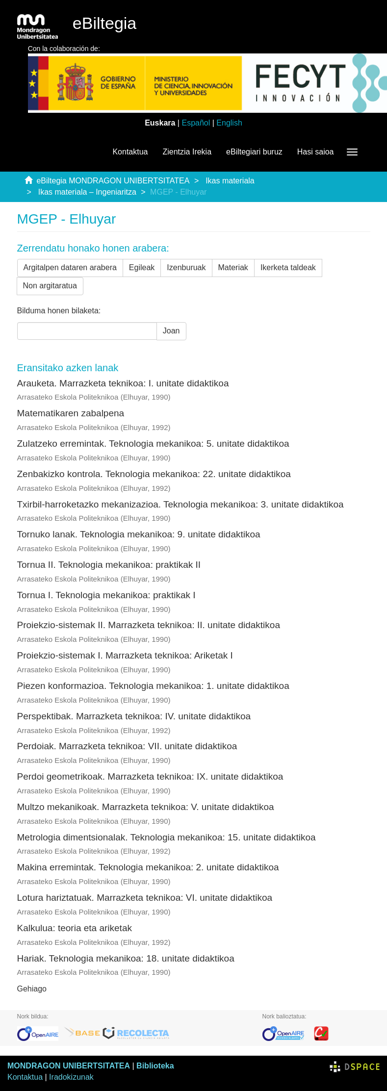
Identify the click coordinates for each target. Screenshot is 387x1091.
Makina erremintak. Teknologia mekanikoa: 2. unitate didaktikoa (148, 867)
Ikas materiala (230, 181)
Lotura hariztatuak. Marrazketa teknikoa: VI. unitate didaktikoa (145, 897)
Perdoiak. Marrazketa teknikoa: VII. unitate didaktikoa (127, 746)
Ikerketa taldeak (288, 267)
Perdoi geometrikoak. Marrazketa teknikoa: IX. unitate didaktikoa (150, 776)
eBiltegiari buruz (254, 152)
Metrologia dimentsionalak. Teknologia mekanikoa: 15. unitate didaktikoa (166, 837)
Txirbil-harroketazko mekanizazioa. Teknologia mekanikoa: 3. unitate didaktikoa (180, 504)
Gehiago (32, 989)
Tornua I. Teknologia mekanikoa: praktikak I (106, 595)
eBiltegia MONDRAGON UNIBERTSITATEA (112, 181)
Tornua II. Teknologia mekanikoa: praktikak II (109, 564)
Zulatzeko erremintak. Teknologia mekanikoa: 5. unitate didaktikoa (153, 443)
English (229, 123)
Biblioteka (155, 1066)
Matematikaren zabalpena (71, 413)
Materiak (233, 267)
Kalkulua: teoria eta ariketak (74, 928)
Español (195, 123)
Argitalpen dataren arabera (70, 267)
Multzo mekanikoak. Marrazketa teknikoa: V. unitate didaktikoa (145, 807)
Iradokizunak (71, 1077)
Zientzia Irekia (186, 152)
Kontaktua (130, 152)
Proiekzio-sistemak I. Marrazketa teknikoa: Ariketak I (125, 655)
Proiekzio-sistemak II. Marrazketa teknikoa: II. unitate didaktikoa (148, 625)
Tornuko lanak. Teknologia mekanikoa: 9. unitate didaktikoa (138, 534)
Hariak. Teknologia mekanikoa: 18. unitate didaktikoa (125, 958)
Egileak (142, 267)
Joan (171, 331)
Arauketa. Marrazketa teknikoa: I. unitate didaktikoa (123, 383)
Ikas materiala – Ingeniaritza (87, 192)
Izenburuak (186, 267)
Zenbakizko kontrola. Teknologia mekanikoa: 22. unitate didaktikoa (154, 474)
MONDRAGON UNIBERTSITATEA (68, 1066)
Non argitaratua (50, 285)
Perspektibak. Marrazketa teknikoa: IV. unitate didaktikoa (134, 716)
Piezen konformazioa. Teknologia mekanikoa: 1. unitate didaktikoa (153, 686)
